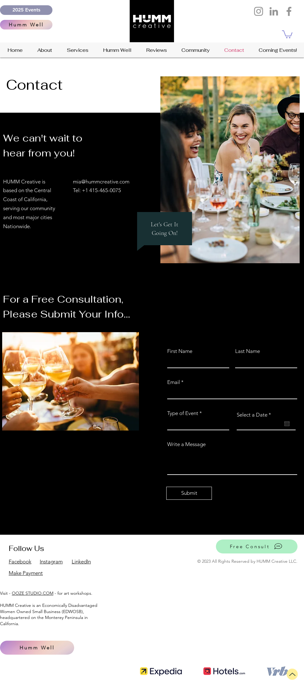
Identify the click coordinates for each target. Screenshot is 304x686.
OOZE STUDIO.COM (32, 593)
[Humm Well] (26, 24)
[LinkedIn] (274, 11)
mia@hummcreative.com (101, 181)
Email (173, 382)
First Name (179, 351)
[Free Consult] (256, 546)
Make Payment (26, 573)
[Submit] (189, 493)
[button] (287, 33)
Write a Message (186, 444)
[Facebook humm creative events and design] (289, 11)
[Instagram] (259, 11)
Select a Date (255, 414)
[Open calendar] (286, 423)
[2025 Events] (26, 10)
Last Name (247, 351)
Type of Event (182, 413)
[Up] (292, 674)
